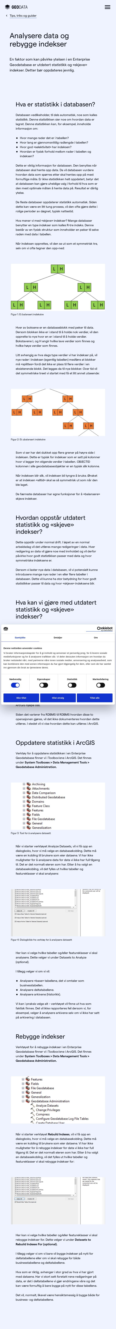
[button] (107, 7)
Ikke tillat (21, 698)
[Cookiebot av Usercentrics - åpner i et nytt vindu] (99, 629)
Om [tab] (96, 637)
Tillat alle (95, 698)
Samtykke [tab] (20, 637)
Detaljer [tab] (58, 637)
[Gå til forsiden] (16, 7)
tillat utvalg (58, 698)
